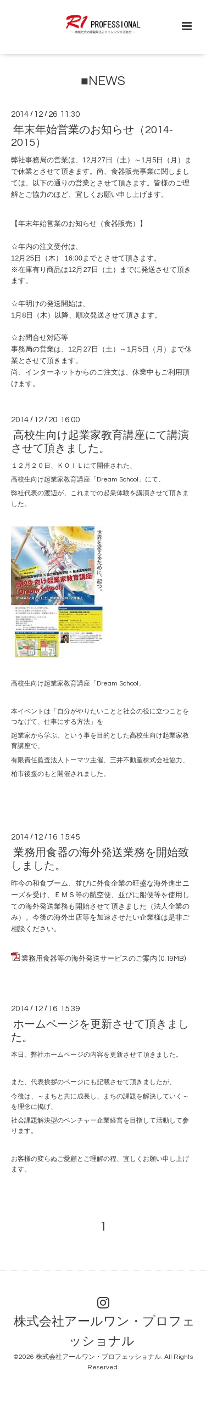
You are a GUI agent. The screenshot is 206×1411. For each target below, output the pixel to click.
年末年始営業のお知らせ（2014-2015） (92, 136)
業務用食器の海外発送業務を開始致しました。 (100, 859)
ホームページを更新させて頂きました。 (100, 1030)
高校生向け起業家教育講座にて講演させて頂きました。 (100, 442)
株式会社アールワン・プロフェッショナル (104, 1332)
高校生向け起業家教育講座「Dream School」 (78, 683)
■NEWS (103, 81)
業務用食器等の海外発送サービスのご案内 (89, 958)
